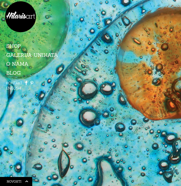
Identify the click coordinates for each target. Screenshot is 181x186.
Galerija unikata (32, 55)
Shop (13, 46)
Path (31, 83)
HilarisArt (20, 16)
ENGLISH (13, 88)
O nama (17, 63)
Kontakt (14, 83)
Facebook (26, 83)
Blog (13, 72)
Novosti (17, 182)
